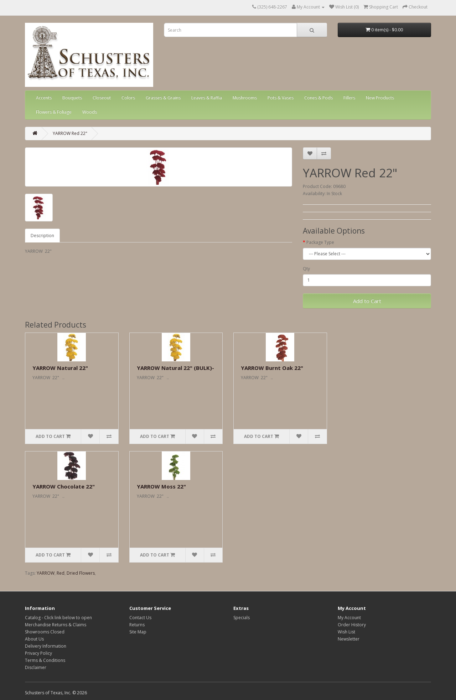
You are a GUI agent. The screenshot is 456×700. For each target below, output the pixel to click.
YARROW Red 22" (70, 133)
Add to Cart (367, 300)
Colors (128, 98)
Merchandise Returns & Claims (55, 625)
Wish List (346, 632)
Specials (241, 618)
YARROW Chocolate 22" (63, 486)
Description (42, 236)
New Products (380, 98)
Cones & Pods (318, 98)
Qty (306, 269)
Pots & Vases (281, 98)
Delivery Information (45, 646)
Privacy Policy (38, 653)
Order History (352, 625)
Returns (137, 625)
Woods (89, 112)
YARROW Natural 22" (60, 367)
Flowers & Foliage (54, 112)
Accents (44, 98)
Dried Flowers (81, 573)
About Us (34, 639)
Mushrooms (245, 98)
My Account (349, 618)
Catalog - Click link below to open (58, 618)
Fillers (349, 98)
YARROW (46, 573)
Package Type (320, 242)
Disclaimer (35, 667)
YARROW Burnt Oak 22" (272, 367)
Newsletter (348, 639)
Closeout (102, 98)
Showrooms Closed (44, 632)
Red (60, 573)
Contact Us (140, 618)
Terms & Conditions (45, 660)
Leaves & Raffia (206, 98)
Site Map (137, 632)
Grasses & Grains (163, 98)
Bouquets (72, 98)
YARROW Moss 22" (161, 486)
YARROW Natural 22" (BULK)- (175, 367)
